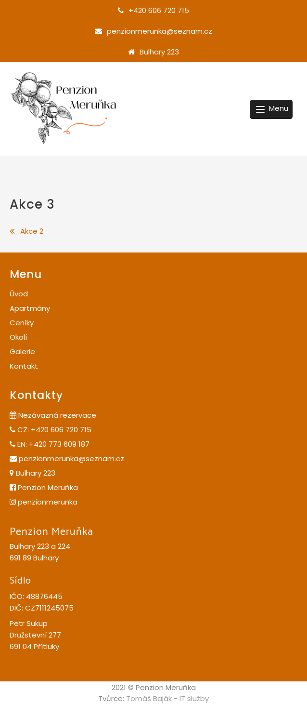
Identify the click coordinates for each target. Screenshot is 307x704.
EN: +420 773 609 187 (50, 444)
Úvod (19, 294)
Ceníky (22, 323)
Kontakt (24, 366)
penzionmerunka (43, 502)
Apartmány (30, 308)
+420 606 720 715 (158, 10)
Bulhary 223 (159, 52)
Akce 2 (31, 231)
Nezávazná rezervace (53, 415)
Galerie (22, 351)
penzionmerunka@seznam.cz (159, 31)
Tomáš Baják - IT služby (167, 698)
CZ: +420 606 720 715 (50, 430)
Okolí (18, 337)
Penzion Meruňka (44, 487)
